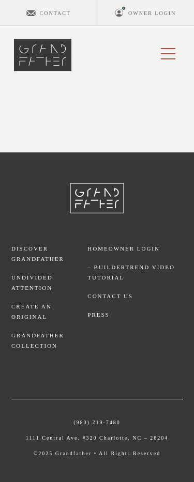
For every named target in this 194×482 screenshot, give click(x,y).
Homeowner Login (123, 248)
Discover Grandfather (37, 253)
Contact (55, 13)
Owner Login (152, 13)
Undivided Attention (32, 282)
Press (98, 315)
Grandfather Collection (37, 340)
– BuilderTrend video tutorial (131, 272)
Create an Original (31, 311)
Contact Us (110, 296)
